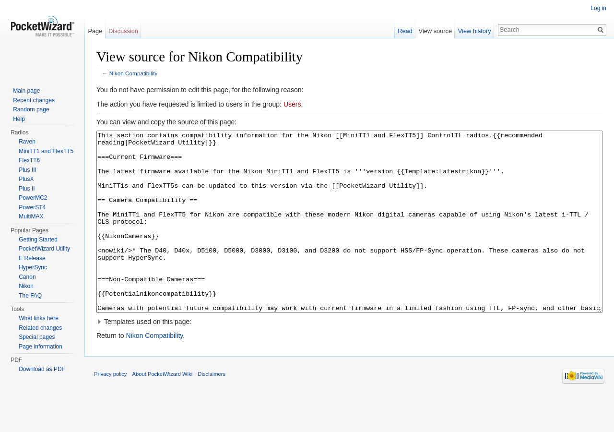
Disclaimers (211, 410)
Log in (598, 8)
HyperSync (33, 267)
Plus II (27, 188)
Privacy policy (110, 410)
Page (95, 31)
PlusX (26, 179)
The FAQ (30, 295)
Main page (26, 90)
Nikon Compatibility (133, 73)
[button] (349, 357)
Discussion (123, 31)
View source (435, 31)
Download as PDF (42, 369)
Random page (31, 109)
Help (19, 119)
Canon (27, 277)
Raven (27, 141)
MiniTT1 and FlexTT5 (46, 151)
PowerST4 (32, 207)
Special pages (37, 337)
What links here (39, 318)
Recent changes (34, 100)
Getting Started (38, 239)
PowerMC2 (33, 197)
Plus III (27, 170)
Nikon (26, 286)
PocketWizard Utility (44, 248)
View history (474, 31)
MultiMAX (31, 216)
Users (292, 104)
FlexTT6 (29, 160)
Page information (40, 346)
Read (405, 31)
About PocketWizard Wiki (162, 410)
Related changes (40, 327)
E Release (32, 258)
